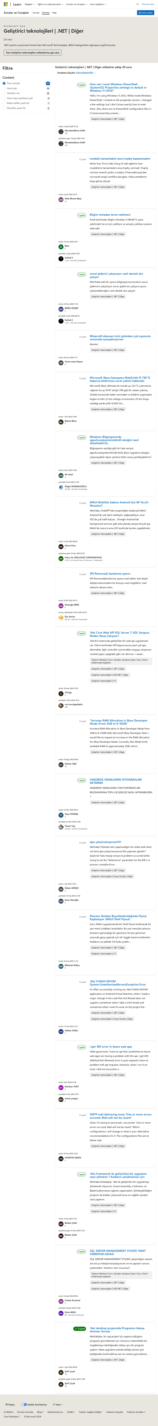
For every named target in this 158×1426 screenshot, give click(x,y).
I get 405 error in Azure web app (111, 1046)
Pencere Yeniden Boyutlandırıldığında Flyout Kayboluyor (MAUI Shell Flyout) (118, 917)
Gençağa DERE (72, 604)
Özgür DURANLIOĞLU (76, 486)
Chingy (68, 692)
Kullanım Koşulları (114, 1411)
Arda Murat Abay (73, 198)
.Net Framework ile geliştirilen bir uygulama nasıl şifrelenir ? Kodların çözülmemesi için (118, 1175)
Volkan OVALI (71, 1030)
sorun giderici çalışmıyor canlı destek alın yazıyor (116, 275)
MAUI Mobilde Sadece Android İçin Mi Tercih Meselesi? (119, 503)
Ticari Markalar (11, 1416)
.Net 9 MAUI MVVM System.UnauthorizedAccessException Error (118, 982)
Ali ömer (69, 474)
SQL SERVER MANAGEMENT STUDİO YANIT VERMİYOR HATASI (118, 1252)
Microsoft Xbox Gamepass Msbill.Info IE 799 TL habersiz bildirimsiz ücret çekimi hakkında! (120, 379)
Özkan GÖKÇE (72, 887)
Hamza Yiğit (70, 763)
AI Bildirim (8, 1411)
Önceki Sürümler (25, 1411)
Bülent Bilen (70, 420)
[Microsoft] (6, 4)
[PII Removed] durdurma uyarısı (110, 573)
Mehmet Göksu (72, 965)
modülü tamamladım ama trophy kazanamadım (120, 158)
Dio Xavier (70, 616)
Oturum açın (148, 4)
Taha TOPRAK (71, 814)
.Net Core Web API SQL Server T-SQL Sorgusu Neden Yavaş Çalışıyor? (119, 634)
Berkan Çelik (71, 1222)
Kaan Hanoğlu (72, 899)
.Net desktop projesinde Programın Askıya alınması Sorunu (117, 1329)
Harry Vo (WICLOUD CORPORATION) (83, 557)
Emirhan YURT (72, 1086)
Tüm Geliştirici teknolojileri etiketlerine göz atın (32, 52)
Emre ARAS (70, 1312)
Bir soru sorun (146, 12)
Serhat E (69, 257)
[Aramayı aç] (137, 4)
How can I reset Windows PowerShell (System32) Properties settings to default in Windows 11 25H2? (118, 87)
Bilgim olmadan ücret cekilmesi (110, 214)
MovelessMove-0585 (75, 130)
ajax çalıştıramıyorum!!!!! (105, 842)
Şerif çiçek (70, 1371)
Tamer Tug (70, 825)
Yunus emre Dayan (74, 361)
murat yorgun (71, 1098)
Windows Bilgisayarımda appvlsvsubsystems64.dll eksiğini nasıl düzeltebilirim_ (114, 440)
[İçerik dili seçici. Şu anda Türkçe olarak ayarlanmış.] (10, 1404)
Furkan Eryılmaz (72, 1300)
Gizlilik (70, 1411)
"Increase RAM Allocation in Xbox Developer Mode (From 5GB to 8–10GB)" (118, 721)
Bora (67, 245)
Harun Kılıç (70, 545)
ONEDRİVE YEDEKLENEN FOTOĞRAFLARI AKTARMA (116, 781)
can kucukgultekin (74, 704)
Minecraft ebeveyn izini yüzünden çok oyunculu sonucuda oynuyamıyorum (120, 337)
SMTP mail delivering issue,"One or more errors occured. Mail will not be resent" (121, 1115)
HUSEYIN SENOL (73, 1157)
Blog (39, 1411)
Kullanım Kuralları (135, 1411)
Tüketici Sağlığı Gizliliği (89, 1411)
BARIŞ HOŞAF (71, 308)
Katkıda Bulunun (55, 1411)
